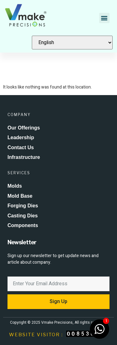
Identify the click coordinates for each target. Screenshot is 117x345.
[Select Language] (72, 42)
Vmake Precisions (57, 322)
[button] (104, 18)
